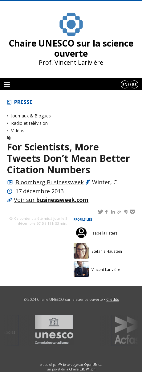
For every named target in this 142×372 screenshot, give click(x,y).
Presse (23, 101)
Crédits (112, 299)
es (134, 84)
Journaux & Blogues (31, 116)
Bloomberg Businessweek (49, 182)
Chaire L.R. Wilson (82, 369)
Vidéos (17, 130)
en (125, 84)
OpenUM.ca (92, 364)
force (70, 364)
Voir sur (51, 199)
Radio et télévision (29, 123)
